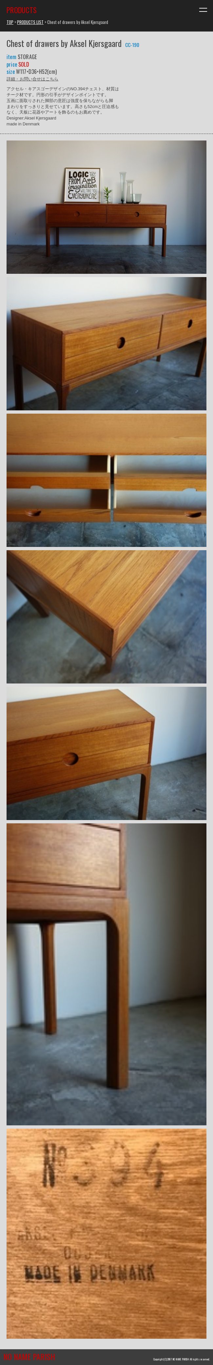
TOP (10, 22)
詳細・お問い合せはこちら (32, 79)
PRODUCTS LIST (30, 22)
